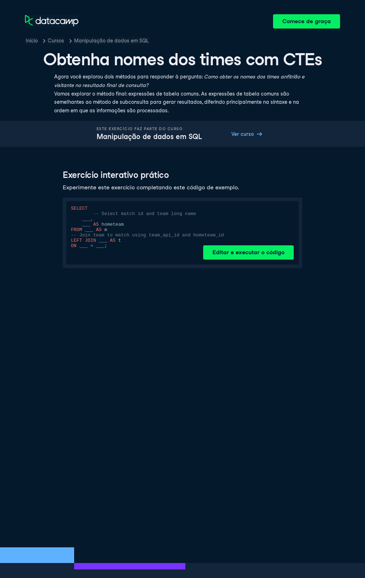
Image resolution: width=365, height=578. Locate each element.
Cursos (56, 41)
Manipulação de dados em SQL (111, 41)
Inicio (32, 41)
